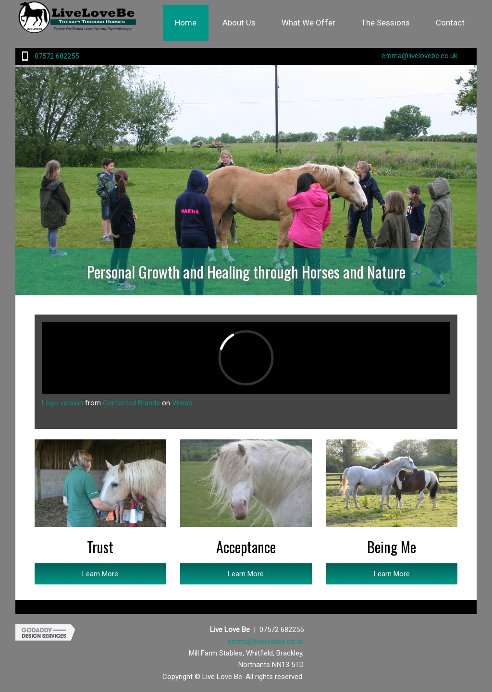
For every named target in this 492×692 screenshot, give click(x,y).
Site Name (87, 21)
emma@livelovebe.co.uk (419, 55)
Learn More (100, 574)
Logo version (62, 403)
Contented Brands (131, 403)
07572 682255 (57, 56)
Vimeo (182, 403)
